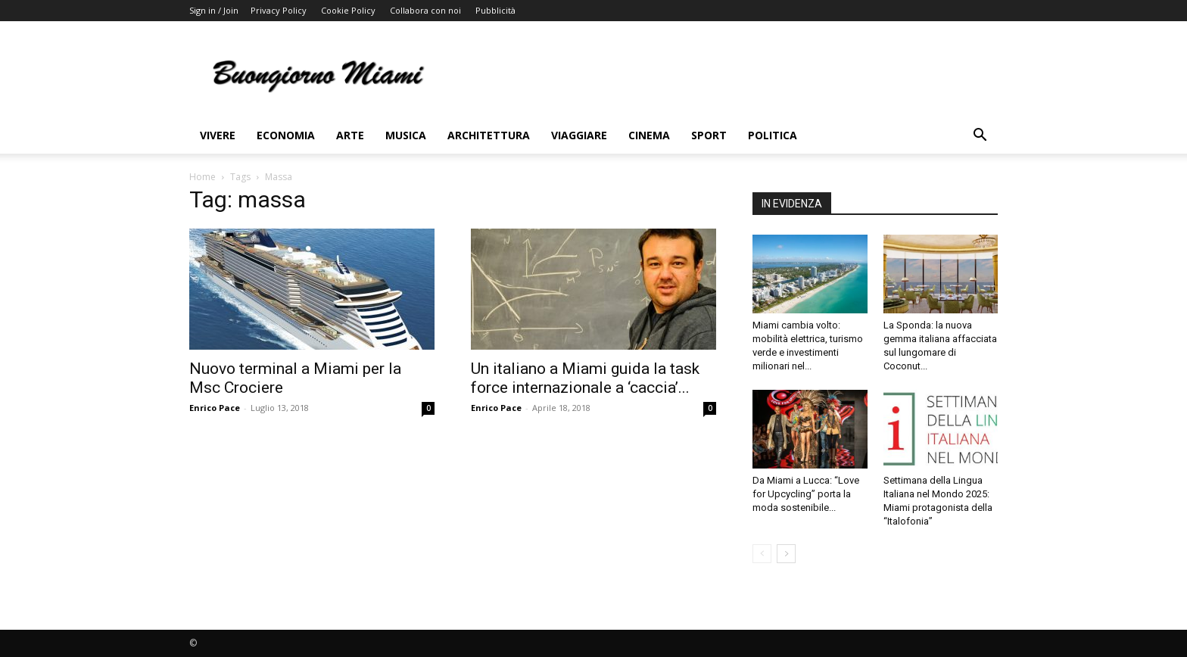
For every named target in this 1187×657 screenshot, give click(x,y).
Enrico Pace (214, 407)
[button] (979, 136)
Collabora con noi (425, 10)
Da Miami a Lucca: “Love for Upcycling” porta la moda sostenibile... (805, 494)
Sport (709, 135)
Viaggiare (579, 135)
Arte (350, 135)
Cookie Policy (348, 10)
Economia (286, 135)
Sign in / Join (213, 10)
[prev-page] (761, 553)
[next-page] (786, 553)
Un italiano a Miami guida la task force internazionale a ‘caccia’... (585, 378)
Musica (405, 135)
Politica (772, 135)
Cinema (649, 135)
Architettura (488, 135)
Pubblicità (495, 10)
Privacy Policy (279, 10)
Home (202, 176)
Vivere (217, 135)
